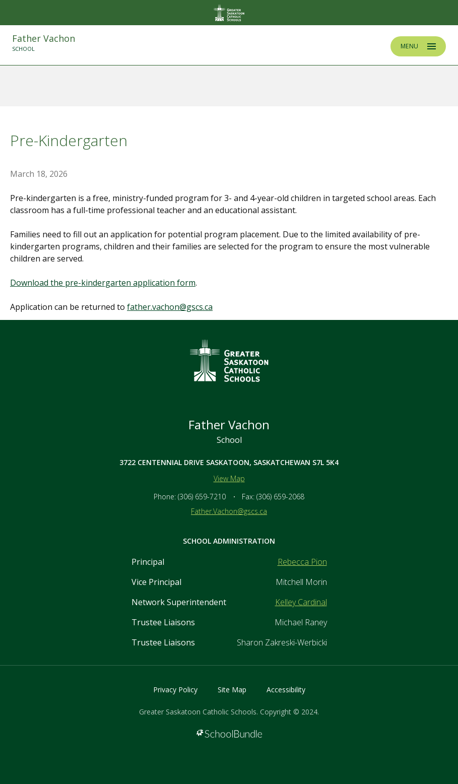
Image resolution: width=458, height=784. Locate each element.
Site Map (232, 689)
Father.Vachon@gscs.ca (229, 511)
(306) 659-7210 (202, 496)
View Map (229, 478)
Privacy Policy (175, 689)
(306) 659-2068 (280, 496)
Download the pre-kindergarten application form (102, 282)
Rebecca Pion (302, 561)
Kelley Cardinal (301, 602)
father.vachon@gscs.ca (170, 306)
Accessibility (286, 689)
